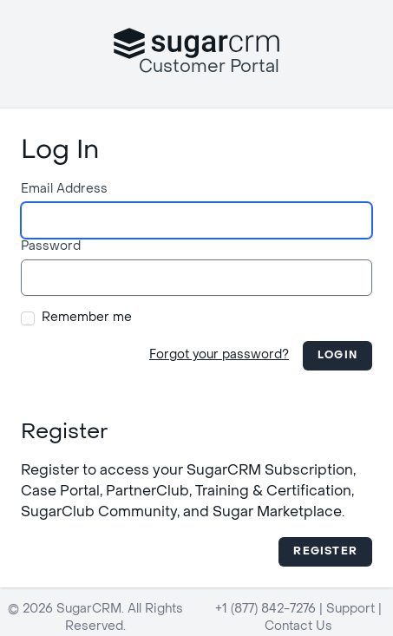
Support (350, 609)
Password (51, 246)
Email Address (64, 189)
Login (337, 356)
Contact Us (298, 627)
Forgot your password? (219, 355)
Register (325, 552)
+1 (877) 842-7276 (265, 609)
